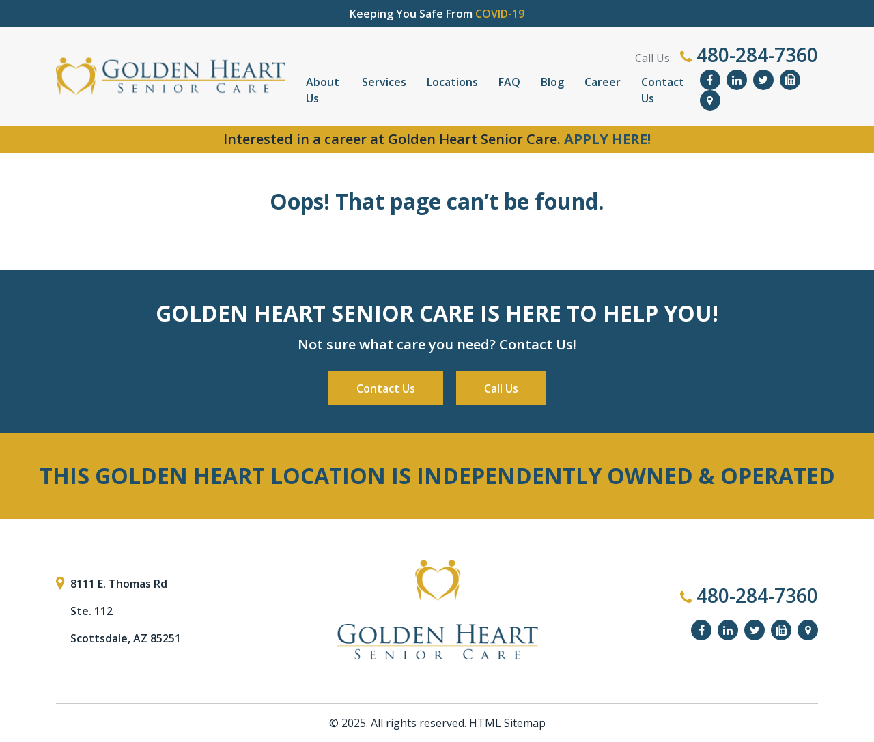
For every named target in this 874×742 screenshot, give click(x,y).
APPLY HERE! (607, 139)
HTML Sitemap (507, 722)
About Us (322, 90)
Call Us (501, 388)
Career (602, 81)
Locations (452, 81)
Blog (552, 81)
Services (384, 81)
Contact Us (662, 90)
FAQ (509, 81)
